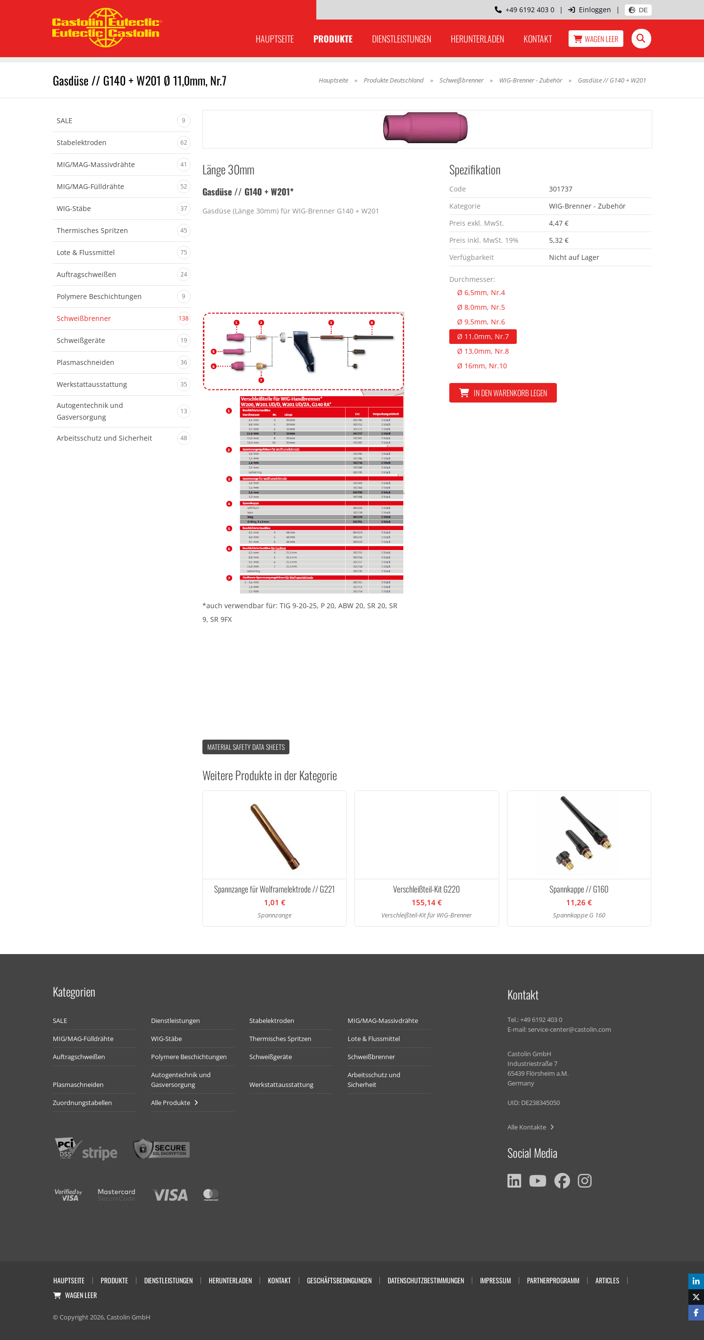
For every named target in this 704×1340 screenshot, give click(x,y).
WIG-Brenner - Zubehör (531, 80)
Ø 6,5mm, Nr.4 (481, 292)
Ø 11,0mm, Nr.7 (483, 336)
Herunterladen (477, 38)
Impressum (495, 1280)
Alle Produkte (174, 1102)
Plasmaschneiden (78, 1084)
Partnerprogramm (553, 1280)
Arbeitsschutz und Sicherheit (374, 1079)
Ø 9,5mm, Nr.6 (481, 321)
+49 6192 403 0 (524, 9)
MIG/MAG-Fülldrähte (83, 1038)
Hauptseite (275, 38)
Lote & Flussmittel (374, 1038)
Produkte (332, 38)
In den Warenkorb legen (503, 393)
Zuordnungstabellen (82, 1102)
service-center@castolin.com (569, 1029)
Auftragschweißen (79, 1056)
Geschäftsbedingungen (339, 1280)
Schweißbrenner (462, 80)
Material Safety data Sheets (246, 747)
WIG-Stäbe (166, 1038)
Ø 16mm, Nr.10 (482, 365)
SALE (60, 1020)
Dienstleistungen (401, 38)
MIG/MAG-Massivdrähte (383, 1020)
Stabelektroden (271, 1020)
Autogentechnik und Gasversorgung (181, 1079)
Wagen (595, 38)
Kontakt (538, 38)
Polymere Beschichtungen (189, 1056)
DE (638, 10)
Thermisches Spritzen (280, 1038)
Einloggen (589, 9)
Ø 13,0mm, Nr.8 (483, 351)
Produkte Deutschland (394, 80)
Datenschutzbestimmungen (426, 1280)
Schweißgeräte (270, 1056)
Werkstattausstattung (281, 1084)
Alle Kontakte (530, 1127)
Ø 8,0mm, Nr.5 (481, 307)
